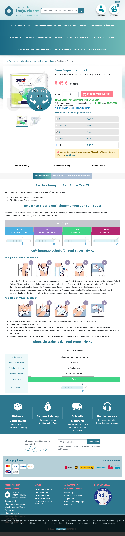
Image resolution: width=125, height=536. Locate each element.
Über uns (68, 504)
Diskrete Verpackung (73, 510)
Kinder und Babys (42, 513)
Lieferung (68, 493)
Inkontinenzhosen (42, 495)
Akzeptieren (61, 529)
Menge (58, 94)
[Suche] (62, 10)
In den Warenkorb (96, 94)
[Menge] (70, 94)
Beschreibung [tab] (42, 175)
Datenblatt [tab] (58, 175)
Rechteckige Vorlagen (44, 510)
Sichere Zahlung (71, 507)
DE (116, 2)
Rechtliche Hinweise (73, 496)
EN (119, 2)
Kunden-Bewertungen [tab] (79, 175)
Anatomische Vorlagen (44, 507)
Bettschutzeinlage (42, 498)
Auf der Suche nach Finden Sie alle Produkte (86, 153)
